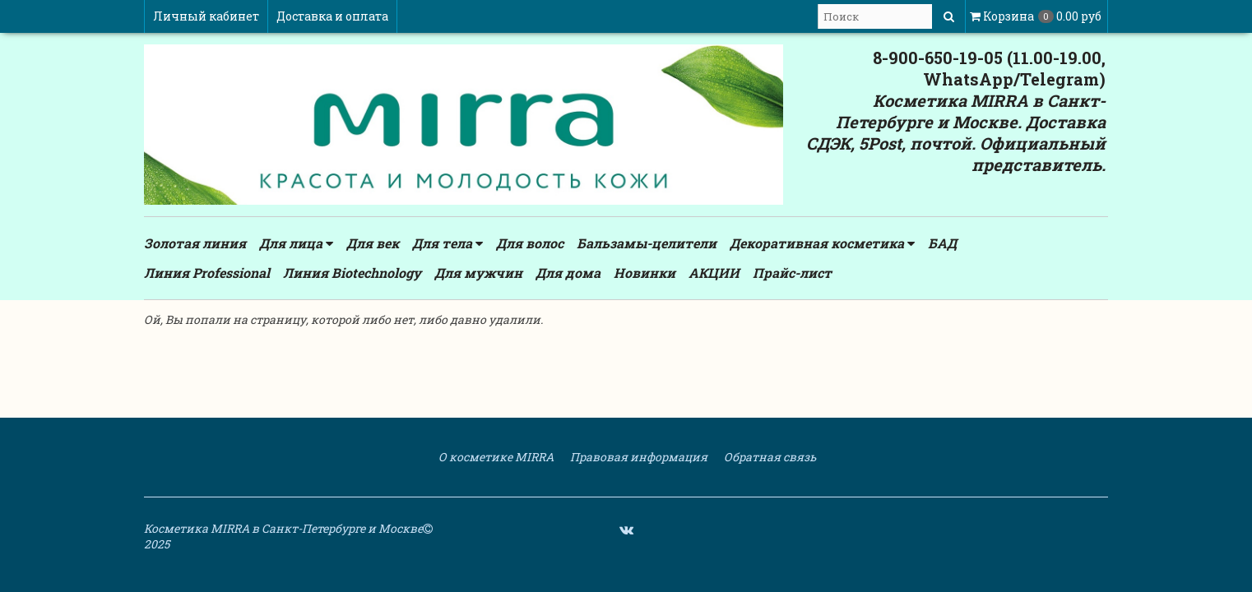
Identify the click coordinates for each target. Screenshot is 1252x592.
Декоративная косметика (822, 243)
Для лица (296, 243)
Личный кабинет (206, 16)
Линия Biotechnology (352, 272)
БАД (942, 243)
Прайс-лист (792, 272)
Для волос (529, 243)
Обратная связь (768, 457)
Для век (372, 243)
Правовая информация (637, 457)
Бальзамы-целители (646, 243)
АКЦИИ (714, 272)
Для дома (568, 272)
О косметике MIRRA (495, 457)
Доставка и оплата (332, 16)
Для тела (447, 243)
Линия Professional (207, 272)
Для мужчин (478, 272)
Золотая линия (195, 243)
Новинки (644, 272)
